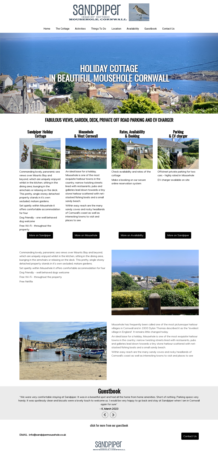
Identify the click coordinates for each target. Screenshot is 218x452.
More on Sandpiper (40, 235)
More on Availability (132, 235)
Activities (80, 28)
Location (116, 28)
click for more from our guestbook (109, 425)
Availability (133, 28)
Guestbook (150, 28)
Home (46, 28)
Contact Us (168, 28)
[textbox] (109, 73)
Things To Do (98, 28)
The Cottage (62, 28)
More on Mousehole (86, 235)
